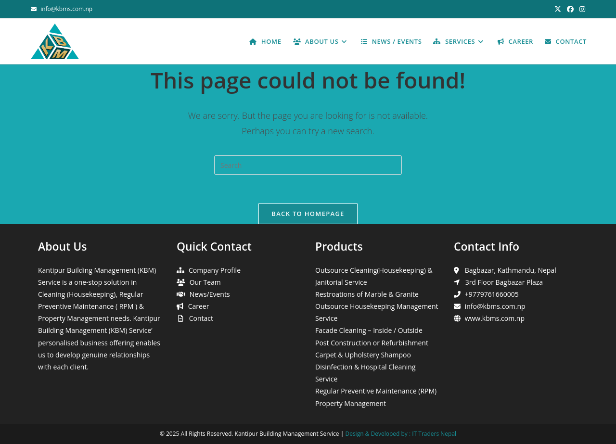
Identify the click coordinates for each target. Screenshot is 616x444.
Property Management (350, 403)
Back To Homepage (307, 213)
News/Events (210, 294)
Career (198, 306)
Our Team (205, 282)
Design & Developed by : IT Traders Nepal (400, 434)
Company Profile (215, 270)
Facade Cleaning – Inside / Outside (369, 330)
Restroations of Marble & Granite (367, 294)
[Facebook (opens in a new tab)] (570, 9)
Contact (201, 318)
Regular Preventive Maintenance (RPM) (375, 390)
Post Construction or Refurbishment (371, 342)
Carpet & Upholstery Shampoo (363, 354)
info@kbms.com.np (66, 9)
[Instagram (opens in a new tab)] (581, 9)
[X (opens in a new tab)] (558, 9)
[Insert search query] (308, 165)
